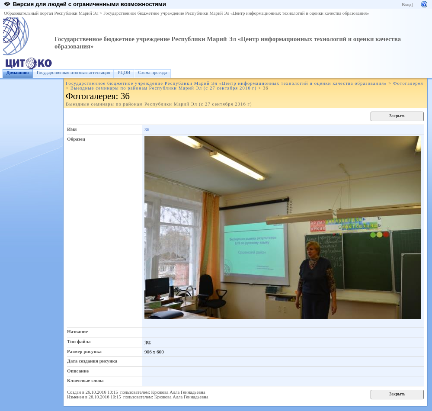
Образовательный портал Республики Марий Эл (51, 13)
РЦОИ (124, 72)
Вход (406, 4)
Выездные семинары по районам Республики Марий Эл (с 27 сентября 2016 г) (163, 88)
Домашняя (17, 72)
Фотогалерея (408, 83)
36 (146, 129)
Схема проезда (152, 72)
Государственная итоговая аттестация (73, 72)
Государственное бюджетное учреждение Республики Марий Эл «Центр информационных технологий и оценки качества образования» (236, 13)
